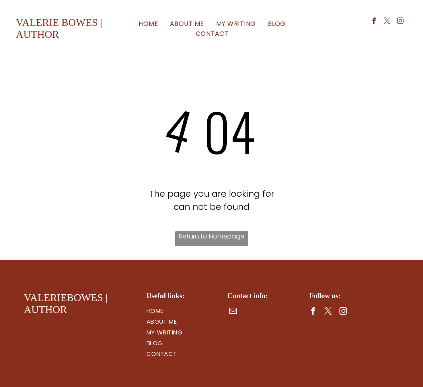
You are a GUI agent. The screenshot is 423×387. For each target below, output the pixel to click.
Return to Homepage (211, 236)
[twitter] (387, 21)
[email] (233, 312)
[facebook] (374, 21)
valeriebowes (63, 297)
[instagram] (400, 21)
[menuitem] (148, 24)
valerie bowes (56, 22)
